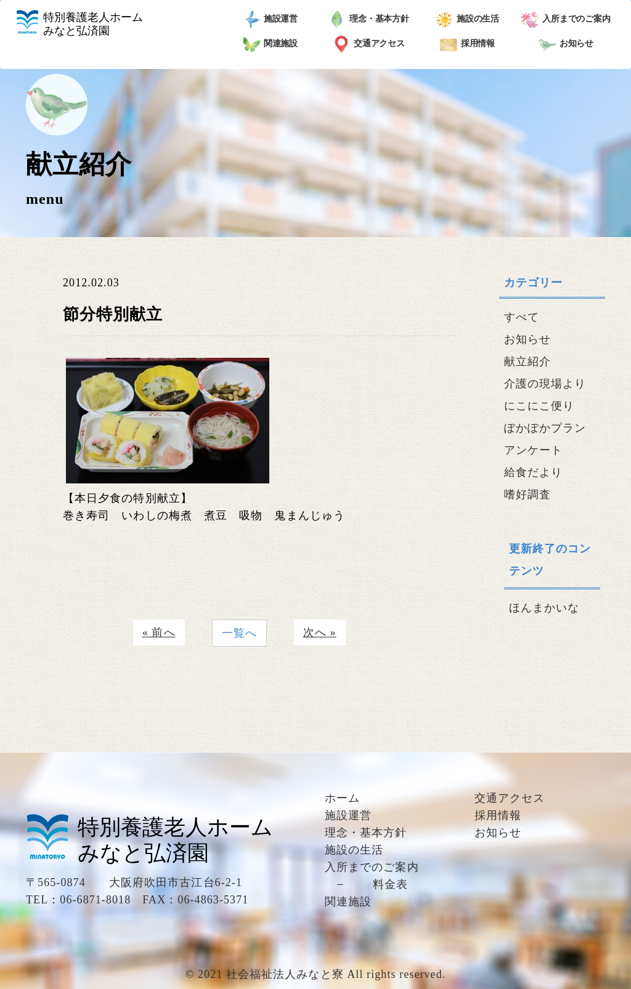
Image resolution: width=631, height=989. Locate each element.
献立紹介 (527, 361)
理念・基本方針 (368, 19)
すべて (521, 317)
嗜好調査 (527, 494)
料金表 (390, 884)
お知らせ (566, 44)
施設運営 (270, 19)
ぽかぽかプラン (545, 428)
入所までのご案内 (566, 19)
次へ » (319, 632)
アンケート (533, 450)
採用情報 (467, 44)
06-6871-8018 (95, 900)
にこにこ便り (539, 406)
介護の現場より (545, 383)
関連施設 (270, 44)
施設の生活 (467, 19)
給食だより (533, 472)
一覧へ (239, 633)
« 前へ (159, 632)
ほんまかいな (544, 608)
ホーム (342, 798)
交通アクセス (368, 44)
